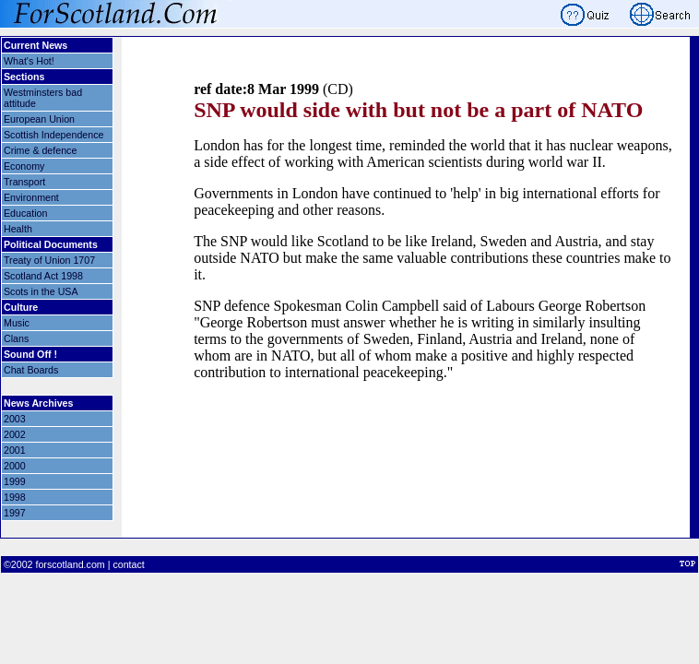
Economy (24, 166)
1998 (15, 497)
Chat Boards (31, 369)
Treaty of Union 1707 (49, 260)
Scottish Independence (53, 134)
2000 (15, 465)
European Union (39, 119)
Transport (24, 181)
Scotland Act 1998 (43, 275)
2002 (15, 434)
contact (128, 564)
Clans (16, 338)
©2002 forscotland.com (54, 564)
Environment (31, 197)
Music (17, 322)
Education (25, 213)
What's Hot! (29, 60)
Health (18, 228)
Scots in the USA (41, 291)
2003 (15, 418)
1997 (15, 512)
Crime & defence (40, 150)
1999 (15, 481)
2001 (15, 450)
